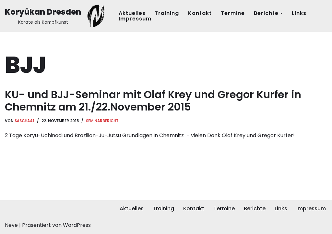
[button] (281, 13)
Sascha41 (24, 121)
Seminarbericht (102, 121)
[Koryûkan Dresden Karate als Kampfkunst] (56, 16)
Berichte (255, 208)
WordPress (77, 225)
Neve (11, 225)
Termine (233, 13)
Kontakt (200, 13)
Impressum (135, 18)
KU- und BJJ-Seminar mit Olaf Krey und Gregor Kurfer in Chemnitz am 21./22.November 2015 (153, 100)
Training (167, 13)
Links (299, 13)
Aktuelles (132, 13)
